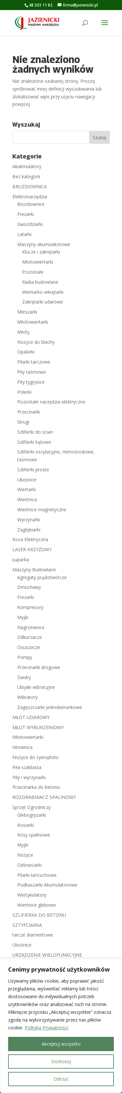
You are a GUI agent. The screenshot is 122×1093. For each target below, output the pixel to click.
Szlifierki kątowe (34, 442)
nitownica (22, 747)
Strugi (23, 422)
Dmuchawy (29, 587)
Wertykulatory (32, 895)
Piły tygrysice (31, 382)
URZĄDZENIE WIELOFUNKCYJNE (47, 955)
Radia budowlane (40, 282)
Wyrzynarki (28, 519)
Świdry (24, 677)
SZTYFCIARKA (27, 925)
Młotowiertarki (37, 262)
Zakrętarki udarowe (42, 302)
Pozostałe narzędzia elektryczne (51, 402)
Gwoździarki (30, 224)
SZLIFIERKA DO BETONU (39, 915)
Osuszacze (28, 647)
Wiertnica (27, 499)
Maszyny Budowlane (34, 569)
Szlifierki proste (33, 469)
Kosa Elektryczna (30, 539)
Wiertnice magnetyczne (41, 509)
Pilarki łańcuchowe (37, 875)
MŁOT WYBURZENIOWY (38, 727)
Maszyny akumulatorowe (43, 244)
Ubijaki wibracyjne (36, 687)
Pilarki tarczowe (33, 362)
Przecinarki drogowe (38, 667)
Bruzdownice (31, 204)
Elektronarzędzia (29, 196)
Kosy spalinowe (33, 835)
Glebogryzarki (31, 815)
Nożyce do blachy (36, 342)
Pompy (24, 657)
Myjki (22, 617)
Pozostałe (33, 272)
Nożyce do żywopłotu (35, 757)
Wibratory (27, 697)
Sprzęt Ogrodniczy (31, 807)
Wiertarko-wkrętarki (42, 292)
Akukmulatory (26, 166)
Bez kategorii (26, 176)
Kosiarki (25, 825)
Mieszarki (27, 312)
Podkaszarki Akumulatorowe (47, 885)
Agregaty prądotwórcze (42, 577)
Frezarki (25, 214)
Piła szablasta (26, 767)
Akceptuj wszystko (61, 1044)
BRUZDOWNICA (29, 186)
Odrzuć (61, 1079)
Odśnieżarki (29, 865)
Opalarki (25, 352)
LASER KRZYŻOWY (32, 549)
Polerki (24, 392)
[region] (61, 1026)
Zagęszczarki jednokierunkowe (49, 707)
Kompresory (30, 607)
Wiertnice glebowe (36, 905)
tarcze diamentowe (32, 935)
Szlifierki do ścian (35, 432)
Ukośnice (26, 480)
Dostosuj (61, 1061)
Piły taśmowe (31, 372)
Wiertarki (26, 489)
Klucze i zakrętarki (41, 252)
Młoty (23, 332)
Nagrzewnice (31, 627)
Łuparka (20, 559)
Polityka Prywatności (46, 1028)
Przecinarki (28, 412)
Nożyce (25, 855)
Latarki (24, 234)
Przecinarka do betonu (36, 787)
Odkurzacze (29, 637)
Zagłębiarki (28, 530)
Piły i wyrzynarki (29, 777)
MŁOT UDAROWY (31, 717)
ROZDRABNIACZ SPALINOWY (44, 797)
